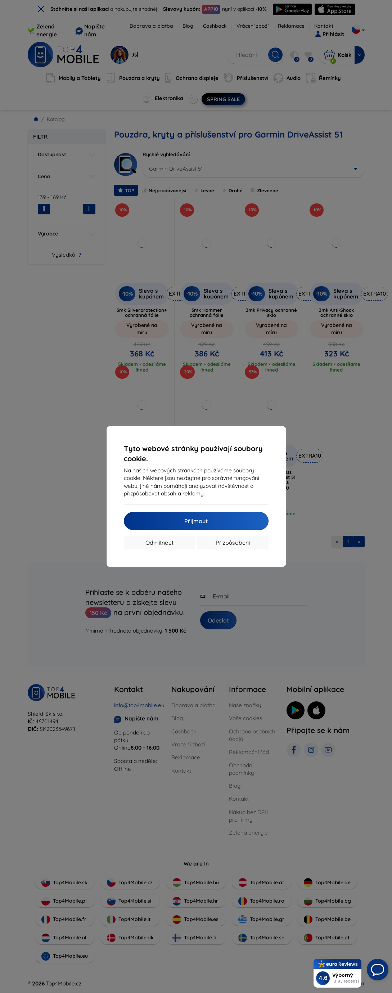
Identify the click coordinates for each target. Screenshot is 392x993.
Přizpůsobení (233, 542)
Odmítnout (159, 542)
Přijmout (196, 521)
